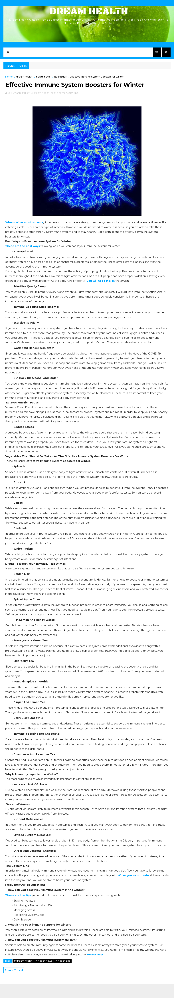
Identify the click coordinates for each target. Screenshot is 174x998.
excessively (95, 954)
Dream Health (89, 11)
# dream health (23, 960)
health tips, (72, 92)
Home (9, 76)
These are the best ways (22, 246)
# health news (44, 960)
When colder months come (24, 222)
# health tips (63, 960)
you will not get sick (101, 280)
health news (43, 76)
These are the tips (18, 895)
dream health (24, 76)
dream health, (41, 92)
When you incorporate (133, 875)
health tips (60, 76)
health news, (57, 92)
